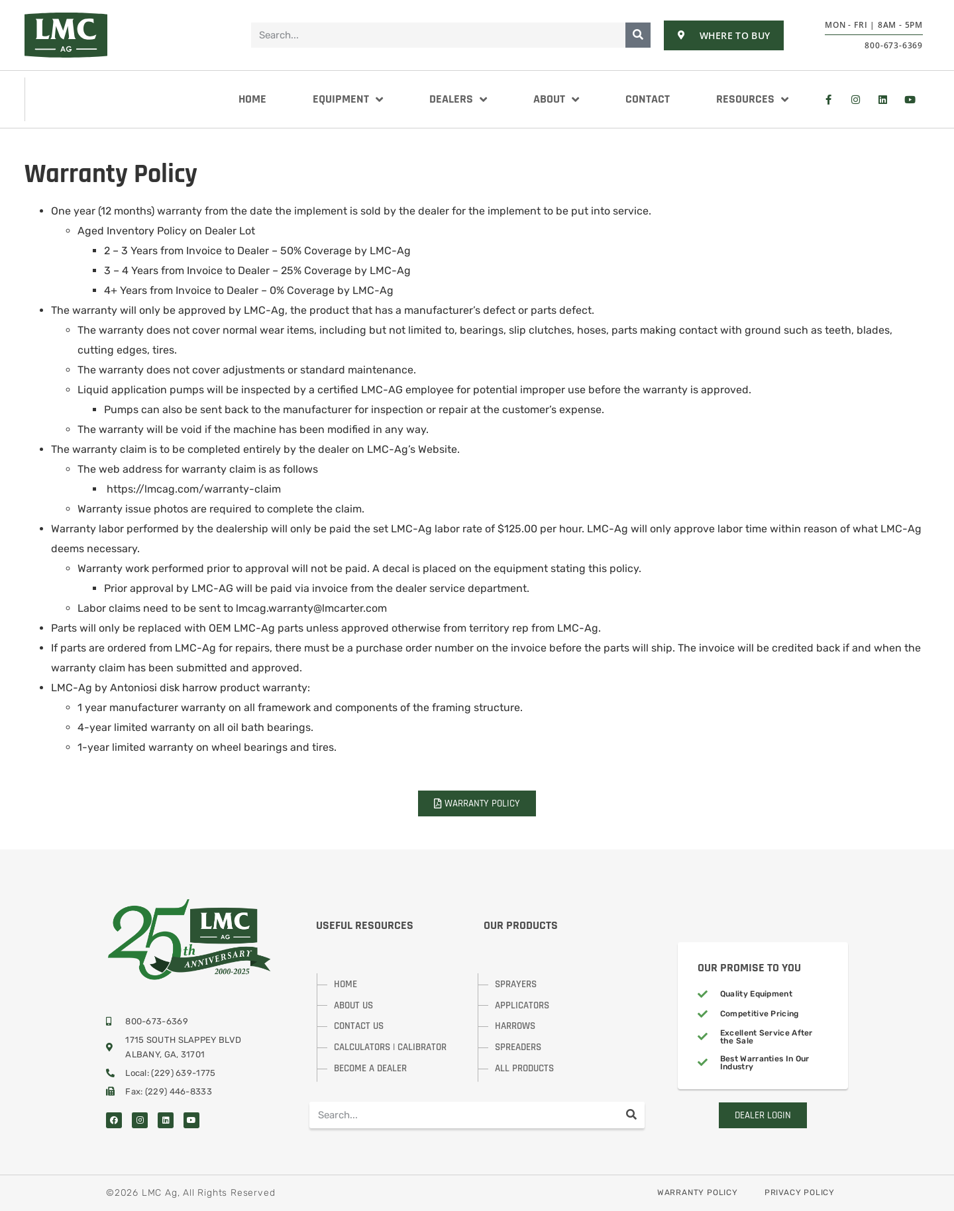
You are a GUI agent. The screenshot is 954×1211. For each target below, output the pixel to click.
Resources (752, 99)
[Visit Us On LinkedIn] (166, 1120)
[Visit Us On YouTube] (191, 1120)
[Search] (638, 35)
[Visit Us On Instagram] (855, 99)
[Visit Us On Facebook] (828, 99)
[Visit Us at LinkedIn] (882, 99)
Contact (647, 99)
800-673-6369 (894, 45)
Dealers (458, 99)
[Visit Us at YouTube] (910, 99)
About (556, 99)
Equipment (348, 99)
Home (252, 99)
